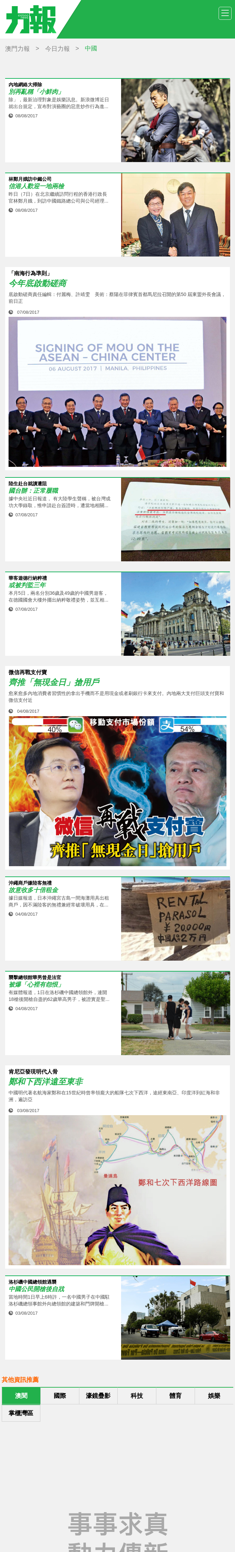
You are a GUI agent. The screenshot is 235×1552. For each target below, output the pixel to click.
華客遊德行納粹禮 (28, 578)
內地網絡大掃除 (25, 84)
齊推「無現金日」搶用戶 (54, 682)
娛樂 (214, 1395)
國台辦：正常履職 (33, 491)
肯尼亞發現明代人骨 (33, 1072)
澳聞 (21, 1395)
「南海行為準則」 (30, 273)
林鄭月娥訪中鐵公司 (30, 179)
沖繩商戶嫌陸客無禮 (30, 883)
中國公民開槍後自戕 (36, 1289)
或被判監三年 (27, 585)
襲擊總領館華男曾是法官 (35, 977)
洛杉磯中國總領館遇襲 (32, 1282)
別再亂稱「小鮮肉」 (36, 92)
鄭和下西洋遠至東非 (45, 1081)
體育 (175, 1395)
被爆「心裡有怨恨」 (36, 984)
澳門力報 (17, 48)
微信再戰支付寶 (28, 672)
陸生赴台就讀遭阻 (28, 483)
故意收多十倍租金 (33, 890)
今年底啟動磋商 (37, 283)
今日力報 (57, 48)
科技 (137, 1395)
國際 (60, 1395)
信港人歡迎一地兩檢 (36, 186)
